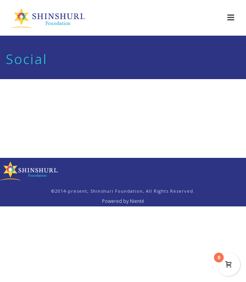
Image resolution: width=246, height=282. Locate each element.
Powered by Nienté (123, 201)
